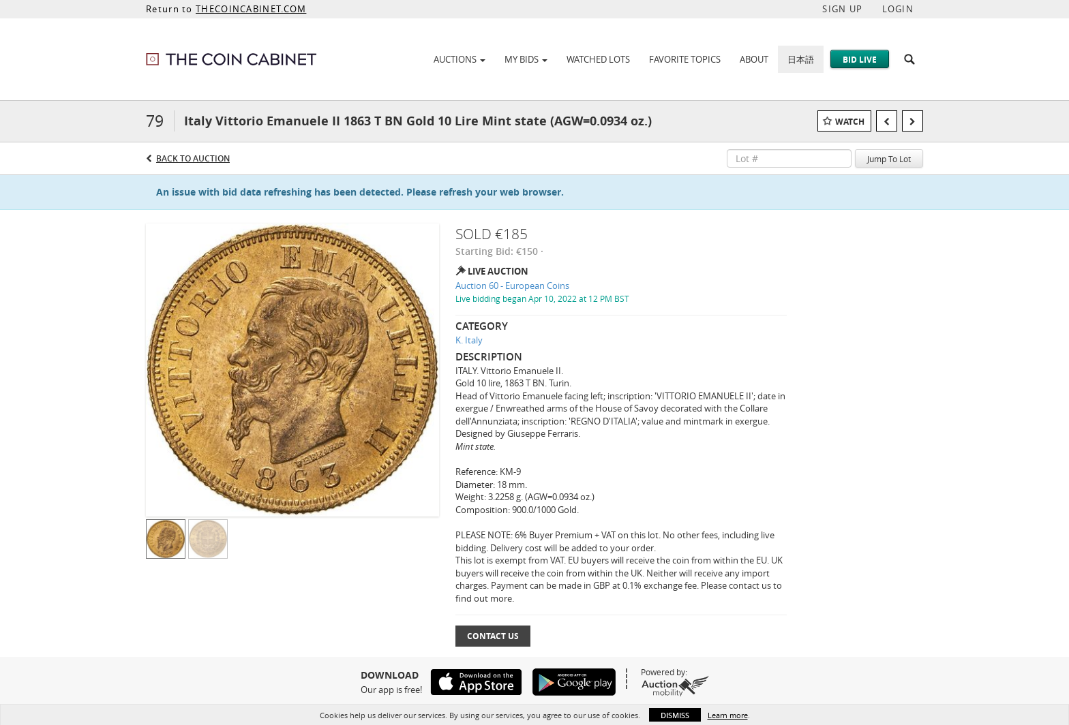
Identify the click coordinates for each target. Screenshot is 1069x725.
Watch (849, 121)
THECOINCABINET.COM (251, 9)
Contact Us (493, 636)
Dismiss (675, 715)
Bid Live (860, 59)
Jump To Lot (889, 158)
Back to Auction (193, 158)
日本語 (800, 59)
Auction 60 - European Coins (512, 285)
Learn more (728, 715)
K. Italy (469, 340)
